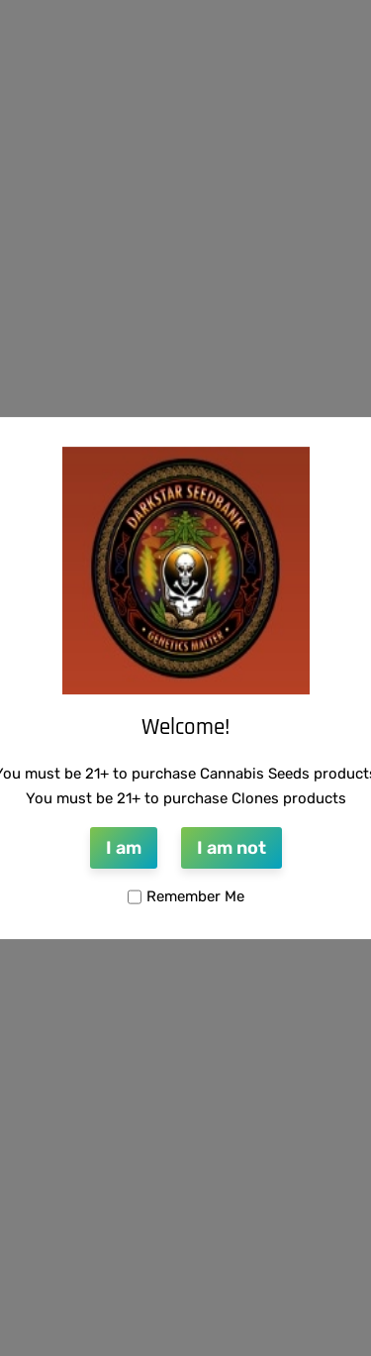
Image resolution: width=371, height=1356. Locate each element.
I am (123, 848)
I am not (231, 848)
